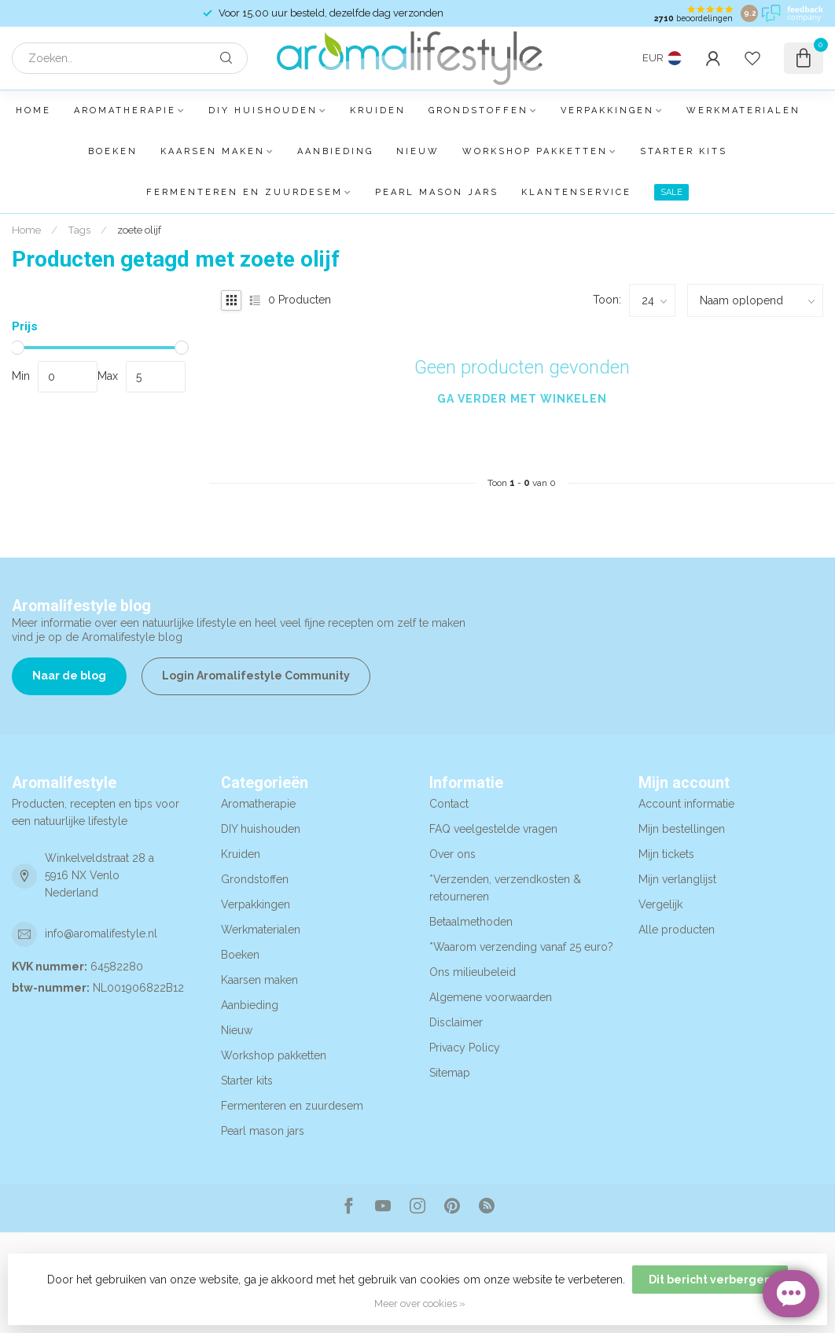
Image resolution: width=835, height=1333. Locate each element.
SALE (671, 192)
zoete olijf (139, 229)
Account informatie (686, 803)
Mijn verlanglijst (677, 879)
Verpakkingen (607, 110)
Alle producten (676, 929)
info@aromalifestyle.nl (101, 933)
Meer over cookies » (419, 1303)
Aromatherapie (125, 110)
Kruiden (378, 110)
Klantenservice (576, 192)
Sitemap (449, 1072)
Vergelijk (660, 904)
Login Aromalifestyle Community (256, 675)
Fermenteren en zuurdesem (244, 192)
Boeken (113, 151)
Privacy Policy (464, 1047)
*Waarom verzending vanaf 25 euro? (521, 947)
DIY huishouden (263, 110)
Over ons (452, 854)
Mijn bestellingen (681, 829)
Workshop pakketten (535, 151)
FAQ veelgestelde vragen (493, 829)
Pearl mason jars (436, 192)
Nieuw (418, 151)
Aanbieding (335, 151)
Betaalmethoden (471, 921)
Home (33, 110)
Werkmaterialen (743, 110)
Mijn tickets (666, 854)
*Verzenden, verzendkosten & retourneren (505, 888)
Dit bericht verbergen (710, 1279)
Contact (449, 803)
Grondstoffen (478, 110)
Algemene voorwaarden (490, 997)
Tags (79, 229)
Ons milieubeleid (472, 972)
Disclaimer (456, 1022)
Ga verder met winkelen (522, 398)
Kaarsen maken (212, 151)
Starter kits (683, 151)
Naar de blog (69, 675)
